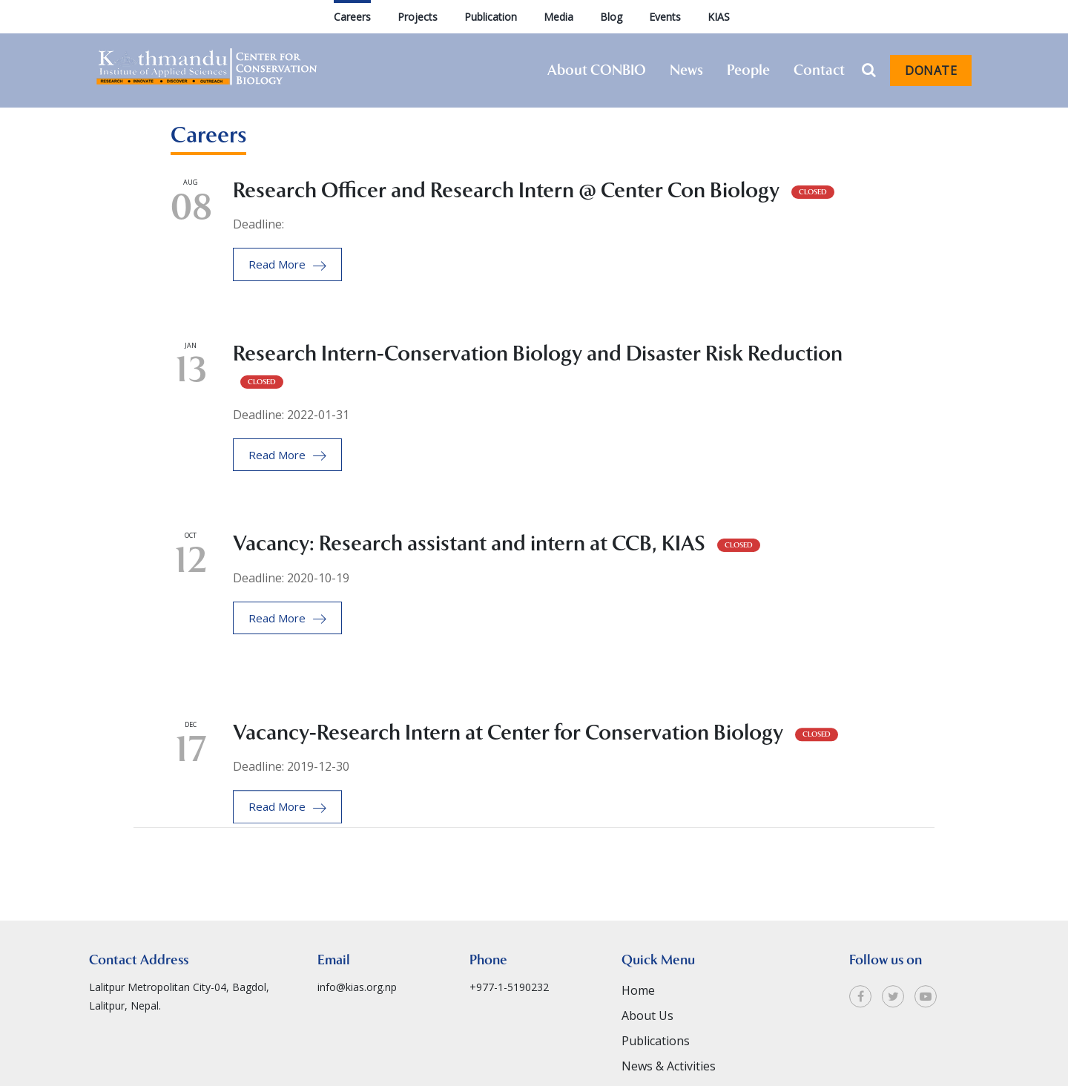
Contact (819, 70)
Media (558, 17)
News (686, 70)
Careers (352, 17)
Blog (611, 17)
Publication (490, 17)
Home (638, 1035)
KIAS (719, 17)
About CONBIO (596, 70)
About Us (647, 1061)
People (748, 70)
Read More (287, 264)
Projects (418, 17)
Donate (931, 70)
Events (665, 17)
